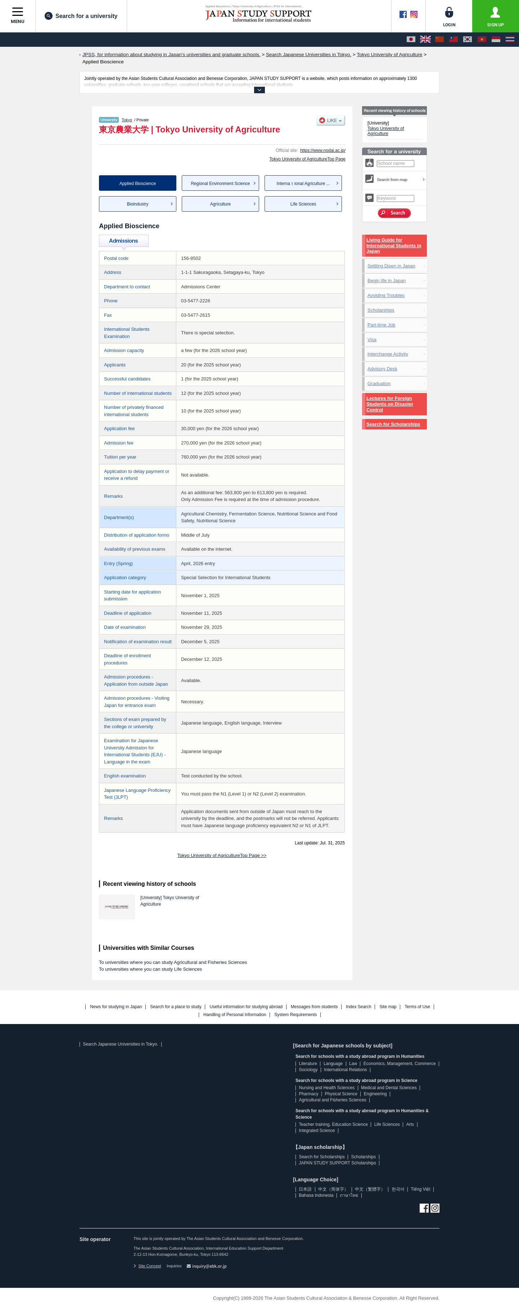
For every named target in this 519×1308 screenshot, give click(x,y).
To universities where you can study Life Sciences (150, 969)
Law (353, 1063)
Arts (410, 1124)
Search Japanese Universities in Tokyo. (120, 1044)
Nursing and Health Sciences (327, 1087)
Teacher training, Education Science (333, 1124)
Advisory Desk (382, 368)
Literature (308, 1063)
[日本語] (411, 40)
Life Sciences (303, 204)
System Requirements (295, 1014)
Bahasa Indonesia (316, 1195)
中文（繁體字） (370, 1189)
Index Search (358, 1007)
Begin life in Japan (386, 280)
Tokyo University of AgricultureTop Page (308, 159)
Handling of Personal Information (234, 1014)
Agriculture (220, 204)
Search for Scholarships (393, 424)
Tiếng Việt (420, 1189)
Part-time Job (381, 325)
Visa (371, 339)
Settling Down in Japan (391, 266)
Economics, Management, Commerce (400, 1063)
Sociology (308, 1069)
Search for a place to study (176, 1007)
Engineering (375, 1093)
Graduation (379, 383)
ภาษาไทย (349, 1195)
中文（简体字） (333, 1189)
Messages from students (314, 1007)
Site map (387, 1007)
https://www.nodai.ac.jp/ (323, 150)
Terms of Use (417, 1007)
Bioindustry (137, 204)
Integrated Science (317, 1130)
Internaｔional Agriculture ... (303, 183)
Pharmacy (308, 1093)
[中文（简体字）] (439, 40)
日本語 (305, 1189)
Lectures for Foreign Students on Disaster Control (389, 404)
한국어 (398, 1189)
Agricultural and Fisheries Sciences (332, 1099)
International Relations (345, 1069)
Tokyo (127, 120)
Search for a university (81, 16)
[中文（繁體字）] (453, 40)
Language (333, 1063)
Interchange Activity (387, 354)
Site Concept (147, 1266)
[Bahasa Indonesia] (496, 40)
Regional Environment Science (220, 183)
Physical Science (341, 1093)
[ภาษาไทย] (510, 40)
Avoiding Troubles (386, 295)
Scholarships (380, 310)
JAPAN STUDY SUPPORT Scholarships (337, 1162)
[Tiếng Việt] (482, 40)
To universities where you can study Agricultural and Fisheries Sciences (173, 962)
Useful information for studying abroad (246, 1007)
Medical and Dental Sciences (389, 1087)
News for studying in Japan (116, 1007)
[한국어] (467, 40)
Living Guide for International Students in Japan (393, 245)
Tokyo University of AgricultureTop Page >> (222, 855)
